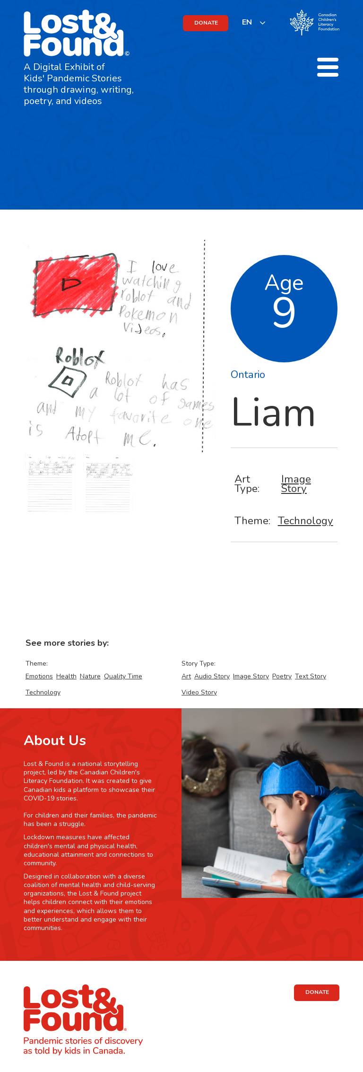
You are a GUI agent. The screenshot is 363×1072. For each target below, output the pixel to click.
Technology (305, 520)
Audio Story (212, 676)
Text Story (310, 676)
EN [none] (247, 22)
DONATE (206, 22)
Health (66, 676)
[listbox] (254, 22)
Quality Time (123, 676)
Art (186, 676)
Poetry (282, 676)
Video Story (199, 692)
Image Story (296, 484)
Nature (90, 676)
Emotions (39, 676)
